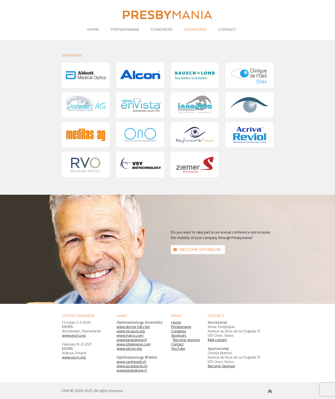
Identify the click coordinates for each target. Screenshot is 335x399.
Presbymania (125, 29)
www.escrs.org (74, 335)
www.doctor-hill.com (133, 327)
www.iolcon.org (129, 348)
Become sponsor (197, 249)
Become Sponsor (221, 366)
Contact (227, 29)
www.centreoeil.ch (131, 361)
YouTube (178, 348)
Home (93, 29)
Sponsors (195, 29)
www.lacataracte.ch (132, 366)
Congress (162, 29)
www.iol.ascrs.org (131, 331)
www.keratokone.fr (132, 340)
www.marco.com (130, 335)
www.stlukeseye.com (134, 344)
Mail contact (217, 340)
